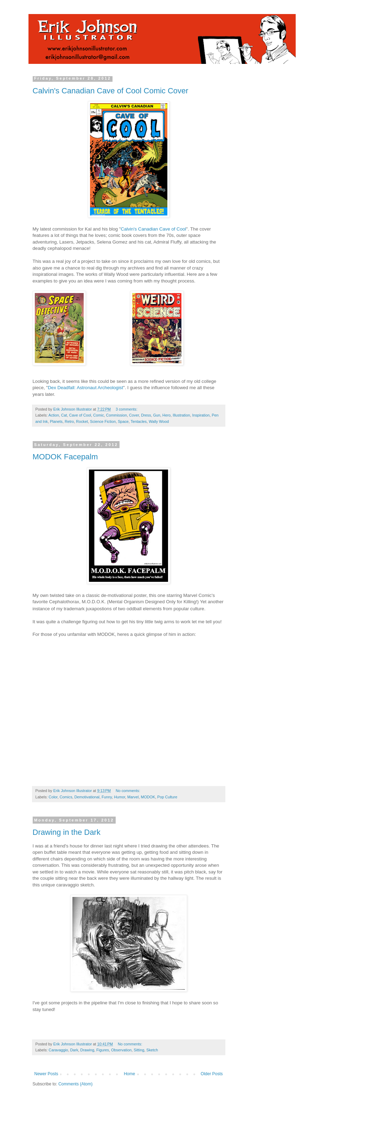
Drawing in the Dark (67, 832)
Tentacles (139, 421)
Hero (166, 415)
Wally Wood (159, 421)
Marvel (133, 797)
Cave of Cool (80, 415)
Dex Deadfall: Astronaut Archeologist (85, 387)
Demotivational (87, 797)
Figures (102, 1050)
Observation (121, 1050)
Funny (107, 797)
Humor (119, 797)
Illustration (181, 415)
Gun (156, 415)
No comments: (128, 791)
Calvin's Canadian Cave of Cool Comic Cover (110, 90)
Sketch (152, 1050)
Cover (134, 415)
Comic (98, 415)
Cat (64, 415)
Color (53, 797)
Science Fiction (103, 421)
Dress (146, 415)
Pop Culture (167, 797)
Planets (56, 421)
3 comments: (126, 409)
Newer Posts (46, 1073)
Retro (69, 421)
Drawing (87, 1050)
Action (54, 415)
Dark (74, 1050)
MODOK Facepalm (65, 456)
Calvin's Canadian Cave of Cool (153, 229)
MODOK (148, 797)
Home (129, 1073)
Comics (66, 797)
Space (123, 421)
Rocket (82, 421)
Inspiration (201, 415)
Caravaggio (58, 1050)
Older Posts (212, 1073)
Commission (116, 415)
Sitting (139, 1050)
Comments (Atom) (75, 1084)
